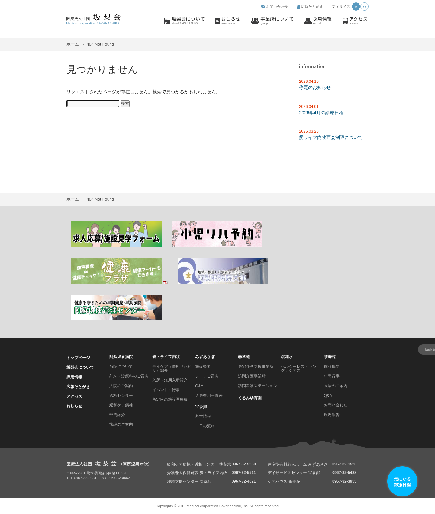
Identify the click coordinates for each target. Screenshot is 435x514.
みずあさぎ (205, 357)
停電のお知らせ (315, 87)
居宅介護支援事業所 (255, 366)
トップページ (78, 357)
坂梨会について (188, 20)
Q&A (199, 386)
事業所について (277, 20)
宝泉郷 (201, 406)
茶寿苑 (330, 357)
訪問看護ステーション (257, 386)
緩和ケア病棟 (121, 405)
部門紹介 (117, 415)
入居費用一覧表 (209, 395)
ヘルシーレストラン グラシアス (298, 368)
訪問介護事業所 (252, 376)
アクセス (358, 20)
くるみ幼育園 (250, 398)
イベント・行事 (166, 389)
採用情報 (322, 20)
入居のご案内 (335, 386)
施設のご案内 (121, 424)
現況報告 (332, 415)
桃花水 (287, 357)
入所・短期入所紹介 (170, 380)
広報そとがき (312, 7)
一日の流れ (205, 426)
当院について (121, 366)
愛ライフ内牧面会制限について (330, 137)
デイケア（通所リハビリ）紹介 (172, 368)
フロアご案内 (207, 376)
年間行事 (332, 376)
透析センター (121, 395)
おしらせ (230, 20)
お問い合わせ (277, 7)
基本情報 (203, 416)
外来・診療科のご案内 (129, 376)
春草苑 (244, 357)
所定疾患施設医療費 (170, 399)
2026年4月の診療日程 (321, 112)
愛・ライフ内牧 (166, 357)
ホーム (72, 44)
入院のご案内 (121, 386)
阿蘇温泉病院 (121, 357)
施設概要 (203, 366)
